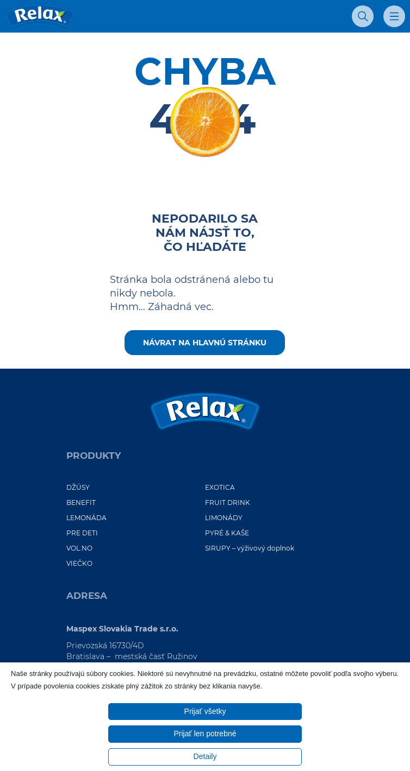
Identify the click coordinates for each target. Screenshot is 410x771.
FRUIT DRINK (227, 502)
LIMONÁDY (224, 518)
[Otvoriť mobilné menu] (394, 16)
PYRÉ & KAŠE (227, 533)
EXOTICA (220, 487)
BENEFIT (81, 502)
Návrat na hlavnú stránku (204, 342)
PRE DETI (82, 533)
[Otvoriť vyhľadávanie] (363, 16)
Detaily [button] (205, 756)
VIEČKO (79, 563)
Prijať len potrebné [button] (205, 733)
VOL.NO (79, 548)
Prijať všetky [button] (205, 711)
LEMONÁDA (86, 518)
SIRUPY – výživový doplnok (249, 548)
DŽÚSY (78, 487)
